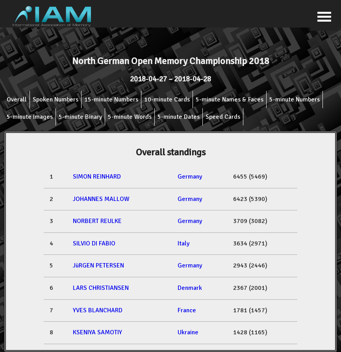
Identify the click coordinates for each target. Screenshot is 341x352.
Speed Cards (223, 117)
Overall (17, 99)
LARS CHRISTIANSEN (101, 288)
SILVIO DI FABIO (94, 243)
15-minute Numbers (111, 99)
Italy (183, 243)
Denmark (190, 288)
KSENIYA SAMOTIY (97, 332)
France (187, 310)
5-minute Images (30, 117)
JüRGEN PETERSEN (98, 265)
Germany (190, 177)
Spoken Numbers (55, 99)
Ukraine (188, 332)
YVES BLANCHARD (97, 310)
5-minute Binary (80, 117)
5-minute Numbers (294, 99)
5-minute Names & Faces (229, 99)
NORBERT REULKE (97, 221)
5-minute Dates (179, 117)
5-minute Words (130, 117)
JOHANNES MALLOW (101, 199)
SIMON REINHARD (97, 177)
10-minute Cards (167, 99)
